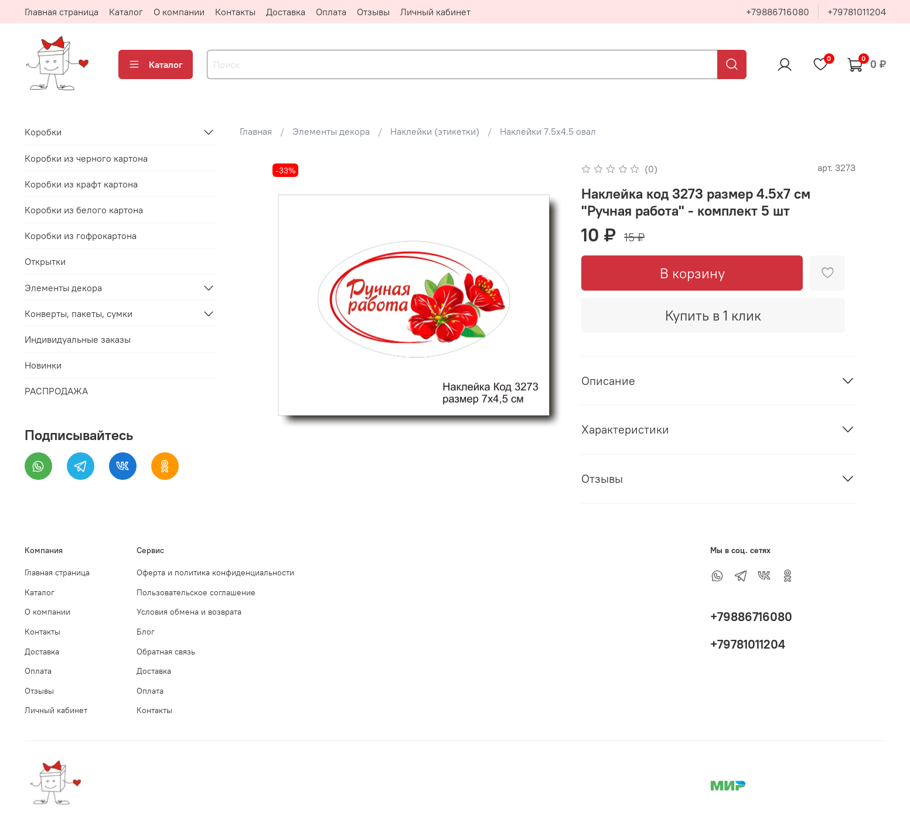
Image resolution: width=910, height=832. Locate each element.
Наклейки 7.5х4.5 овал (548, 131)
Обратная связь (166, 651)
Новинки (43, 365)
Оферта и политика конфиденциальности (215, 572)
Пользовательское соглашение (196, 592)
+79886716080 (777, 12)
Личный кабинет (435, 12)
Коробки (43, 132)
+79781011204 (856, 12)
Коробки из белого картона (84, 210)
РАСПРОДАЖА (56, 391)
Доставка (285, 12)
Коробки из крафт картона (81, 184)
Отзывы (373, 12)
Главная (256, 131)
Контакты (235, 12)
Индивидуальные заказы (78, 339)
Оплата (331, 12)
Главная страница (61, 12)
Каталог (126, 12)
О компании (179, 12)
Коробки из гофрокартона (81, 235)
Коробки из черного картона (86, 158)
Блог (146, 631)
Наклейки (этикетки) (434, 131)
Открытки (45, 261)
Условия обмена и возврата (189, 611)
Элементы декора (331, 131)
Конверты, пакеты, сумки (78, 313)
